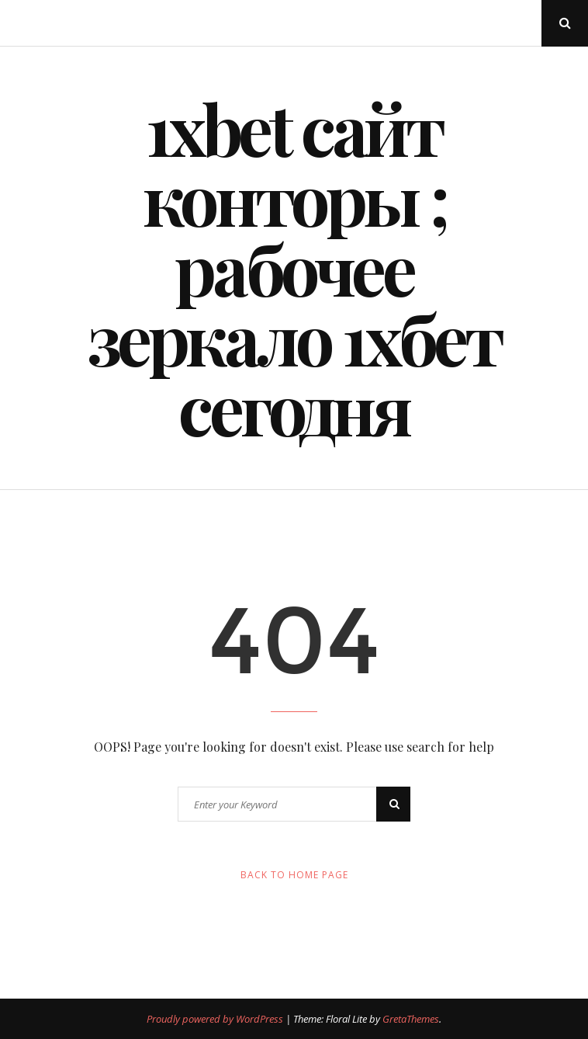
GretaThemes (410, 1019)
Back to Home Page (294, 874)
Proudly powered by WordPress (216, 1019)
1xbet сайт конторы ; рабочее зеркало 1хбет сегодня (294, 268)
